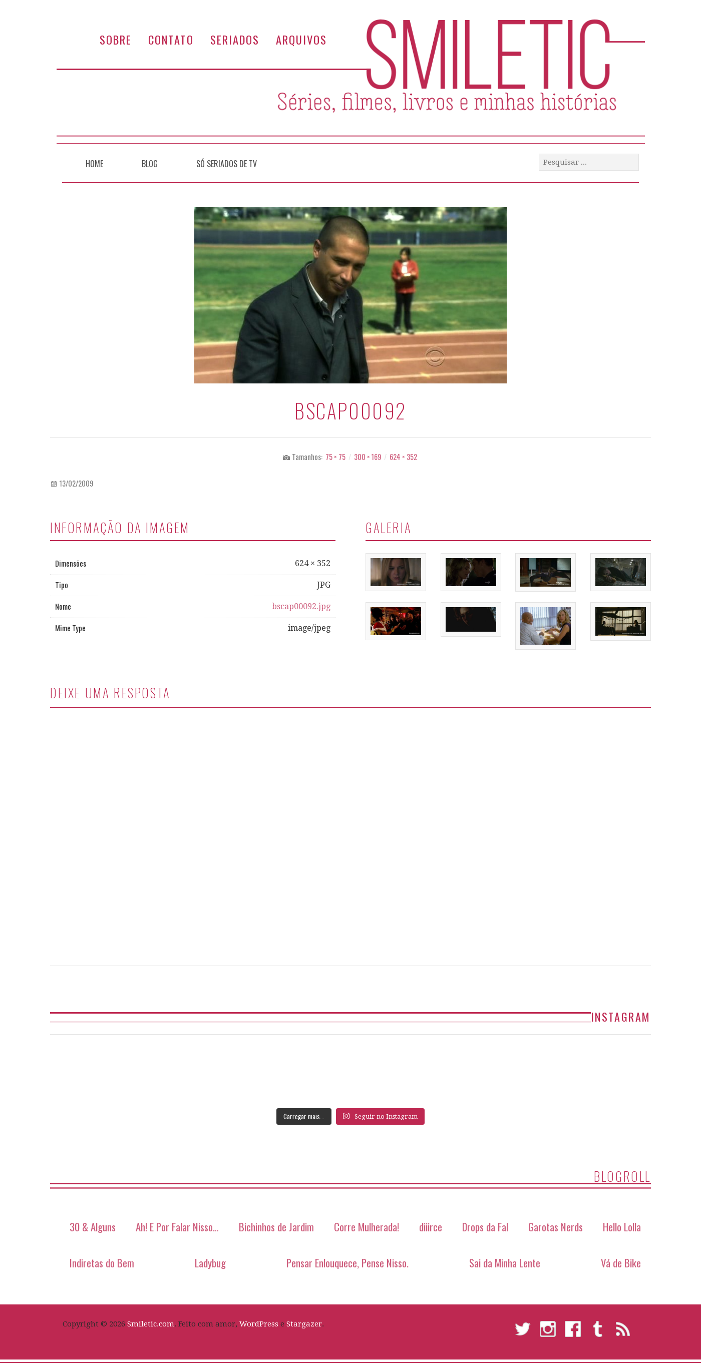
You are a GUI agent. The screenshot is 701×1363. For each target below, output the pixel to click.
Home (94, 164)
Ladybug (210, 1262)
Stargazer (304, 1323)
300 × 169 (367, 456)
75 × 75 (335, 456)
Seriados (234, 39)
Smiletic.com (150, 1323)
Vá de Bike (621, 1262)
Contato (171, 39)
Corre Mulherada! (366, 1226)
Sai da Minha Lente (504, 1262)
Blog (150, 164)
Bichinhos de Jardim (276, 1226)
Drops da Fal (485, 1226)
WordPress (258, 1323)
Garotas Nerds (555, 1226)
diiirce (430, 1226)
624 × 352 (403, 456)
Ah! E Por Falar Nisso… (177, 1226)
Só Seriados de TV (226, 164)
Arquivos (301, 39)
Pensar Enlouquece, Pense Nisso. (347, 1262)
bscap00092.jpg (301, 606)
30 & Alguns (93, 1226)
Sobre (116, 39)
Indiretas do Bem (102, 1262)
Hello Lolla (622, 1226)
